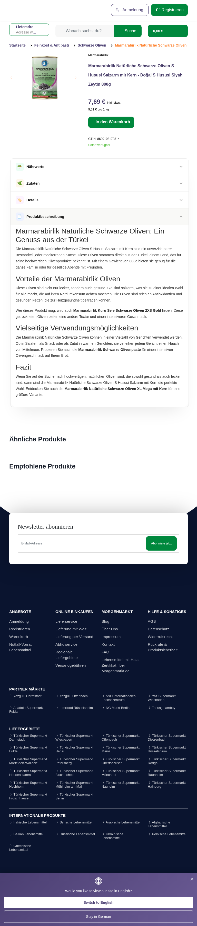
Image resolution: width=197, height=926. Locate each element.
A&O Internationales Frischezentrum (118, 698)
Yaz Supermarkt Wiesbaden (162, 698)
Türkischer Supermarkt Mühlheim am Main (74, 784)
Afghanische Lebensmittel (159, 824)
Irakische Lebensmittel (28, 822)
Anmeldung (129, 10)
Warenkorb (18, 636)
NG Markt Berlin (116, 708)
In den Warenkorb (112, 122)
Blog (105, 621)
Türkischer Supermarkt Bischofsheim (74, 773)
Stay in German (98, 916)
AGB (152, 621)
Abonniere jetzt (161, 543)
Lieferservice (66, 621)
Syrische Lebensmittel (73, 822)
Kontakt (108, 644)
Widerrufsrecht (160, 636)
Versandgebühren (70, 665)
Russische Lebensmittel (75, 834)
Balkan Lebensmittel (26, 834)
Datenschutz (158, 629)
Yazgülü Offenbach (71, 696)
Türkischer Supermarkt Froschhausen (28, 796)
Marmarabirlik (98, 55)
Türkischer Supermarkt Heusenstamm (28, 773)
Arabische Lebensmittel (121, 822)
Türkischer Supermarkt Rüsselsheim (167, 749)
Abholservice (66, 644)
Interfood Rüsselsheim (74, 708)
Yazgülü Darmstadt (25, 696)
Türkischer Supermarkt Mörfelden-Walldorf (28, 761)
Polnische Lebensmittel (167, 834)
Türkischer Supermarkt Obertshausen (121, 761)
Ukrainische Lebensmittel (112, 836)
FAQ (105, 652)
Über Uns (110, 629)
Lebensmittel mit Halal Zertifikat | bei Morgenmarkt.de (121, 665)
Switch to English (99, 902)
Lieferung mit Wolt (70, 629)
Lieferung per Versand (74, 636)
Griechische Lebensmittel (20, 848)
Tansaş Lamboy (161, 708)
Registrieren (169, 10)
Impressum (111, 636)
